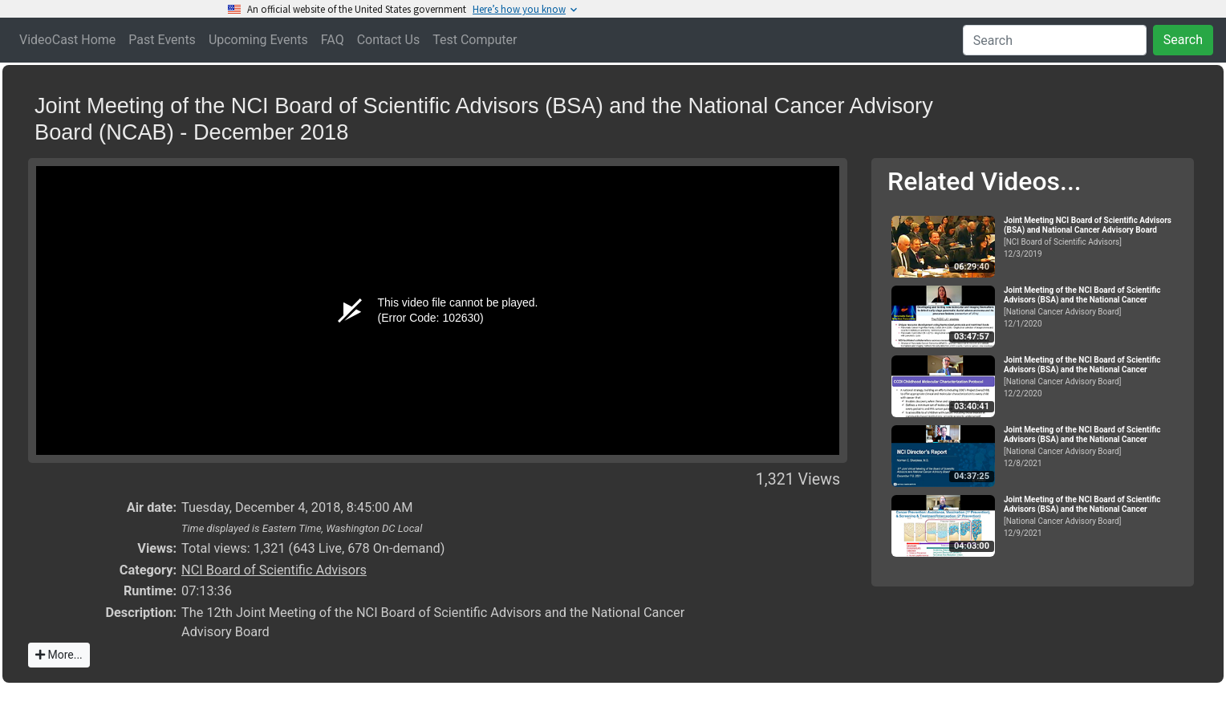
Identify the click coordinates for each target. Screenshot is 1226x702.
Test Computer (474, 39)
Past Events (162, 39)
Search (1183, 39)
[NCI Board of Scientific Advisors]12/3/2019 (1092, 237)
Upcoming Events (258, 39)
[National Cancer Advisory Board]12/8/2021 (1092, 446)
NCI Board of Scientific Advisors (274, 570)
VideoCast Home (67, 39)
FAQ (332, 39)
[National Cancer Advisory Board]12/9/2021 (1092, 516)
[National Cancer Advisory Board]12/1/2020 (1092, 307)
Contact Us (388, 39)
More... (59, 654)
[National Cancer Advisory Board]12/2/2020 (1092, 376)
